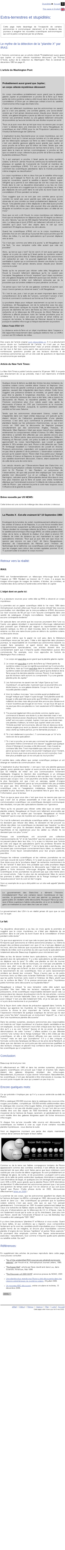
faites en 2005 (19, 1192)
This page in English (54, 9)
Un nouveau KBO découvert (18, 1286)
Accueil (57, 4)
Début (22, 1307)
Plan (47, 1307)
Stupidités (46, 4)
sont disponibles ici (37, 342)
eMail (14, 1307)
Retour (30, 1307)
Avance (39, 1307)
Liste (53, 1307)
